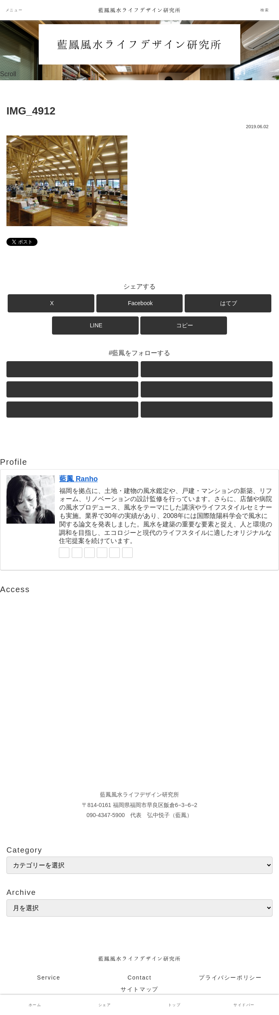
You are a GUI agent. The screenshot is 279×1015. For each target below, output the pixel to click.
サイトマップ (139, 989)
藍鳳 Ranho (78, 479)
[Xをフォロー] (72, 369)
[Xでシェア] (51, 303)
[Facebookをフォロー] (207, 369)
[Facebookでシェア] (139, 303)
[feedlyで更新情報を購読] (72, 409)
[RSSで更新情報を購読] (207, 409)
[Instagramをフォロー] (72, 389)
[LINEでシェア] (95, 325)
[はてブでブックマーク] (228, 303)
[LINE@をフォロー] (207, 389)
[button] (183, 325)
